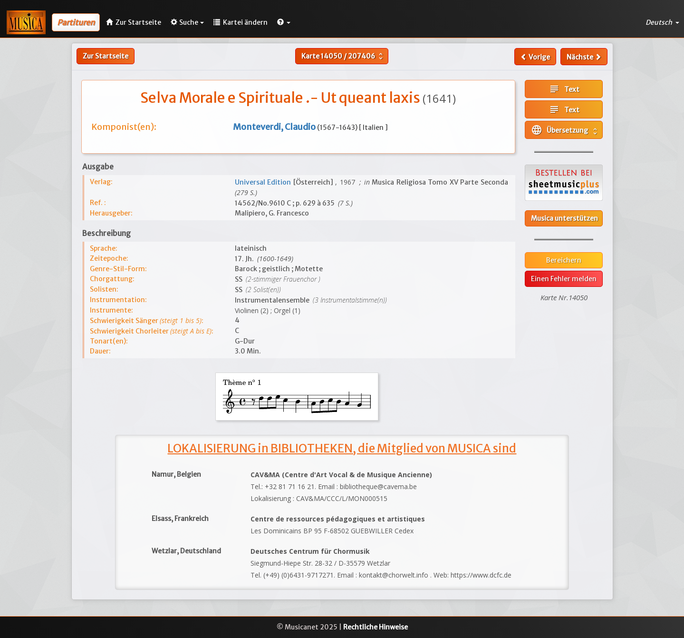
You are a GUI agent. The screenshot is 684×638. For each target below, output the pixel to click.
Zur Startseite (105, 56)
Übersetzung (565, 130)
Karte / (343, 56)
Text (564, 89)
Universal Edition (264, 182)
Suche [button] (187, 22)
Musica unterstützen (564, 218)
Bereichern (563, 260)
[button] (283, 22)
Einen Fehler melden (564, 279)
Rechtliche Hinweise (375, 627)
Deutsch (662, 22)
